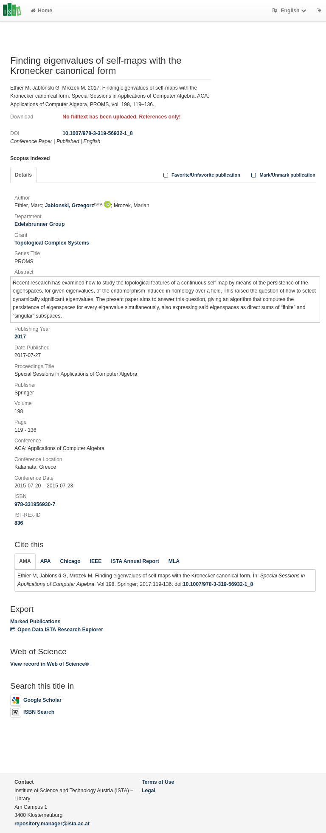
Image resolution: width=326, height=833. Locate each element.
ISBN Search (32, 712)
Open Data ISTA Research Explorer (56, 630)
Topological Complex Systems (51, 243)
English (290, 11)
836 (18, 523)
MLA (174, 561)
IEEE (96, 561)
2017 (20, 337)
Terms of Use (158, 782)
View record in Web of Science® (49, 664)
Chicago (70, 561)
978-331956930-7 (34, 504)
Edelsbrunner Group (39, 224)
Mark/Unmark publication (282, 174)
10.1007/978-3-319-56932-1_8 (97, 133)
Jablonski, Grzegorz (74, 205)
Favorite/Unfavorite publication (200, 174)
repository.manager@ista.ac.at (52, 824)
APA (45, 561)
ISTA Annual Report (135, 561)
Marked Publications (35, 622)
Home (41, 11)
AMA (25, 561)
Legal (148, 791)
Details (23, 175)
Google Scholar (36, 700)
